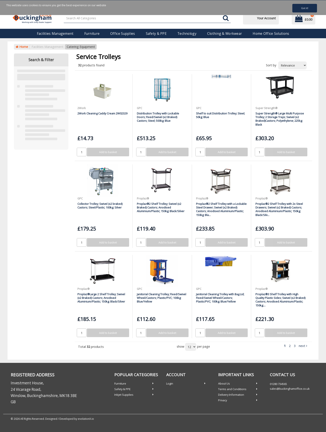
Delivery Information (231, 395)
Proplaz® (143, 198)
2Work (81, 108)
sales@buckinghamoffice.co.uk (290, 389)
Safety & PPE (156, 33)
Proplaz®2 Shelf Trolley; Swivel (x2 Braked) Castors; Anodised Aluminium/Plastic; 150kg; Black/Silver (160, 207)
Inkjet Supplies (123, 395)
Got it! (304, 8)
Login (169, 383)
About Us (224, 383)
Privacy (222, 400)
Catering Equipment (81, 47)
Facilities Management (55, 33)
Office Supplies (122, 33)
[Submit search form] (226, 18)
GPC (139, 108)
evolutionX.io (86, 419)
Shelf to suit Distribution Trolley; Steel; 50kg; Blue (220, 115)
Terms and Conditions (232, 389)
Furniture (92, 33)
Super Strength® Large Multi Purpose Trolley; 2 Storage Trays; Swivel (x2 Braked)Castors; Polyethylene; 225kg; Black (279, 118)
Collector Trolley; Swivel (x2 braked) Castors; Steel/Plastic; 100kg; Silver (99, 205)
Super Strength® (266, 108)
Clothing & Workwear (224, 33)
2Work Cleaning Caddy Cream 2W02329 (102, 113)
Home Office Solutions (271, 33)
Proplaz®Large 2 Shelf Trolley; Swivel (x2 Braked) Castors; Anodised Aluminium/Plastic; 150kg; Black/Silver (101, 298)
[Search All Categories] (147, 18)
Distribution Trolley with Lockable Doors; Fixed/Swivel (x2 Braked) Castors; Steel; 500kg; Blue (158, 117)
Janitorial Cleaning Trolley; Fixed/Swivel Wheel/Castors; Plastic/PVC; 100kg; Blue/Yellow (161, 298)
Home (22, 47)
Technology (186, 33)
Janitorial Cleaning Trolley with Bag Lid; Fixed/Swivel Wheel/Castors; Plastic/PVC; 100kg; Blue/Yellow (220, 298)
